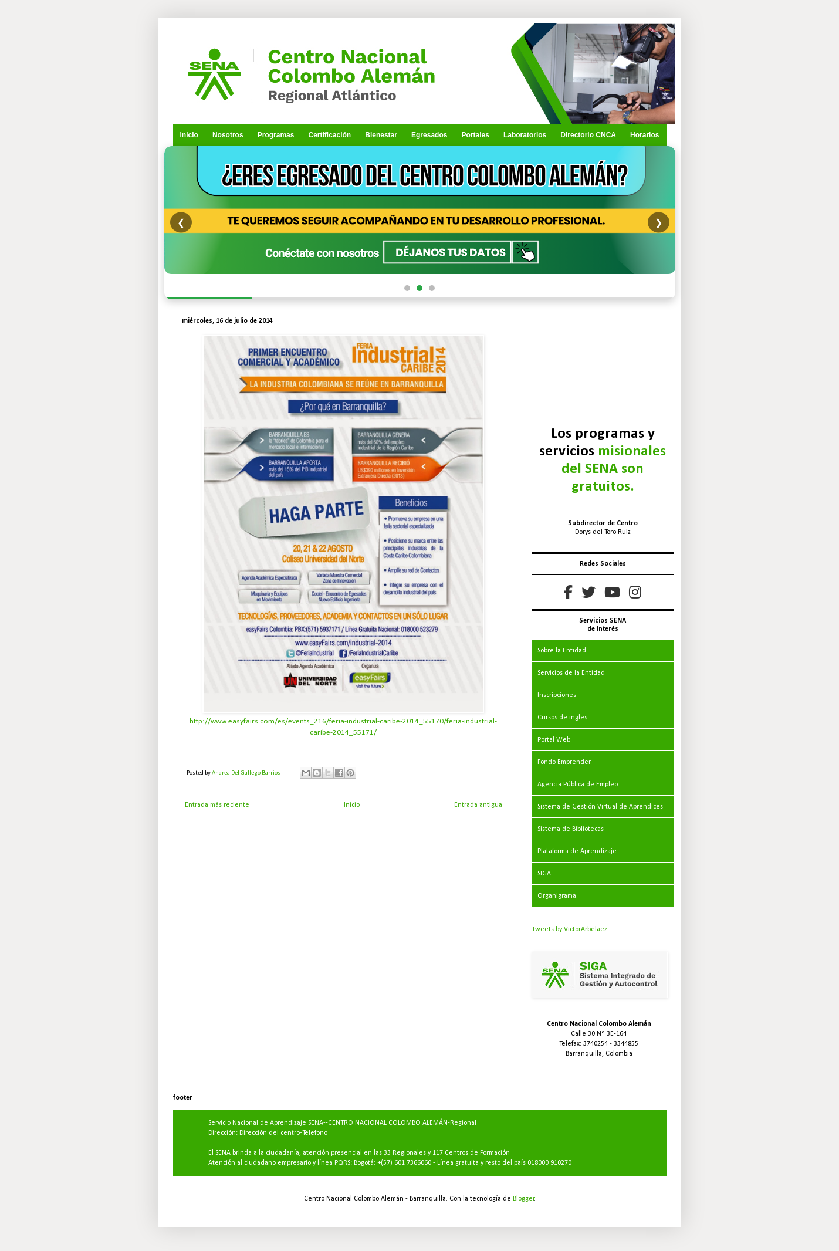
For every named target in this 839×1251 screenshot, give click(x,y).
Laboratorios (524, 135)
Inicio (189, 135)
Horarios (644, 135)
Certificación (329, 135)
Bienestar (381, 135)
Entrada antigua (478, 805)
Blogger (523, 1198)
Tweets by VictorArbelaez (569, 929)
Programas (276, 135)
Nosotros (227, 135)
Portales (475, 135)
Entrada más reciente (217, 805)
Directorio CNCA (588, 135)
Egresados (429, 135)
